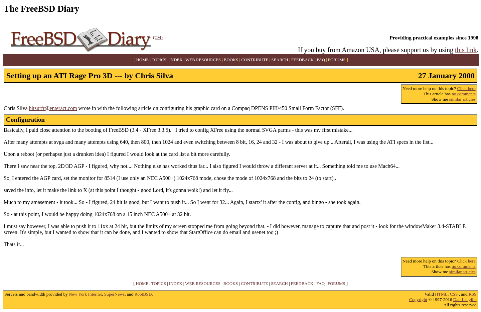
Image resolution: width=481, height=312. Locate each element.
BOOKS (231, 60)
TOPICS (159, 60)
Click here (466, 88)
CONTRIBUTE (254, 60)
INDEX (176, 60)
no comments (463, 93)
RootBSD (143, 294)
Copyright (418, 299)
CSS (454, 294)
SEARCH (279, 60)
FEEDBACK (302, 60)
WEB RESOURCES (203, 60)
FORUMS (337, 60)
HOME (142, 60)
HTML (441, 294)
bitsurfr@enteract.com (53, 108)
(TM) (158, 37)
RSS (473, 294)
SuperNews (114, 294)
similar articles (462, 99)
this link (466, 50)
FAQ (321, 60)
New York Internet (85, 294)
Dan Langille (465, 299)
